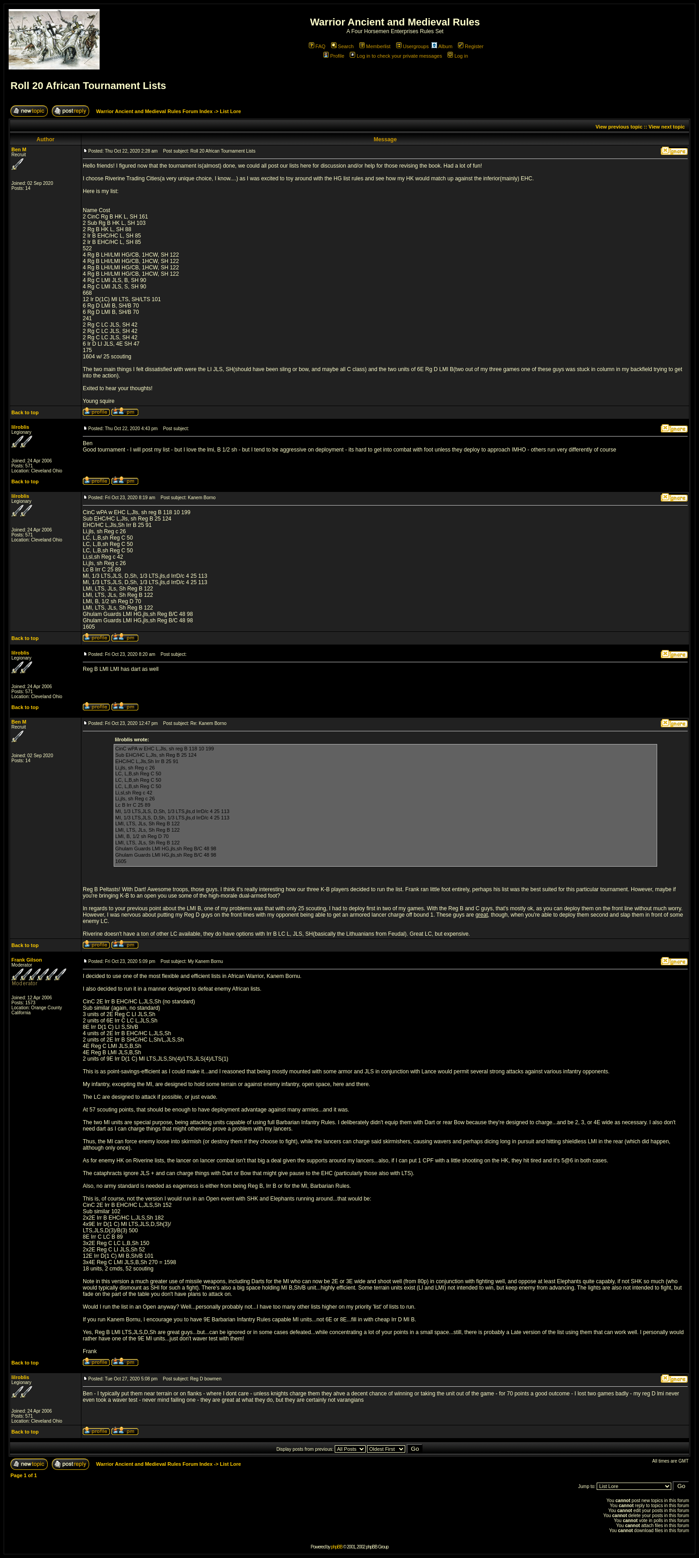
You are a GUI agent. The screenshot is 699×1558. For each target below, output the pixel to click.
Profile (333, 56)
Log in (458, 56)
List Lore (230, 111)
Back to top (25, 412)
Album (442, 46)
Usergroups (412, 46)
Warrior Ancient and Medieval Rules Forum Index (154, 111)
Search (342, 46)
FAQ (317, 46)
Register (470, 46)
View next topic (667, 126)
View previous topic (618, 126)
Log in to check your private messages (396, 56)
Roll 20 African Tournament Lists (88, 85)
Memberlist (375, 46)
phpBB (336, 1546)
